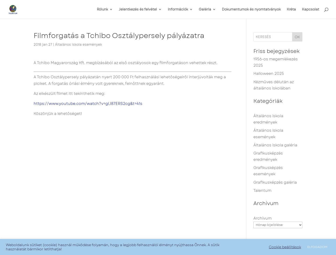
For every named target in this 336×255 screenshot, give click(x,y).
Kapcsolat (310, 10)
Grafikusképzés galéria (275, 182)
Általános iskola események (78, 44)
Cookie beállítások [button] (285, 247)
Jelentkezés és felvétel (138, 10)
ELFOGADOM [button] (317, 247)
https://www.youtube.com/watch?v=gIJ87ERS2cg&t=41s (88, 103)
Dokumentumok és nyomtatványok (251, 10)
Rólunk (102, 10)
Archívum (262, 218)
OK (297, 37)
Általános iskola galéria (275, 145)
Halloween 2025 (268, 73)
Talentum (262, 190)
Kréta (291, 10)
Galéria (205, 10)
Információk (178, 10)
